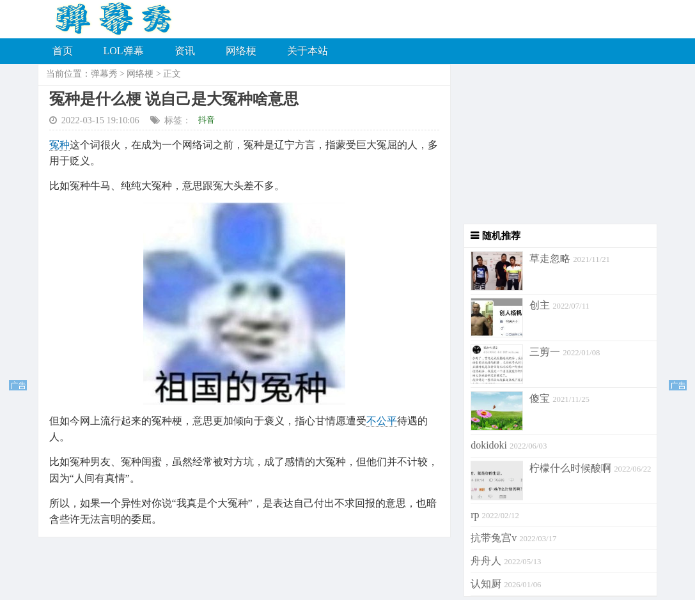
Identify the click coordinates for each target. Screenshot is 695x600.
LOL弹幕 (124, 50)
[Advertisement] (554, 144)
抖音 (206, 120)
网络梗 (241, 50)
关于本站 (307, 50)
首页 (62, 50)
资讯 (185, 50)
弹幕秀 (104, 74)
